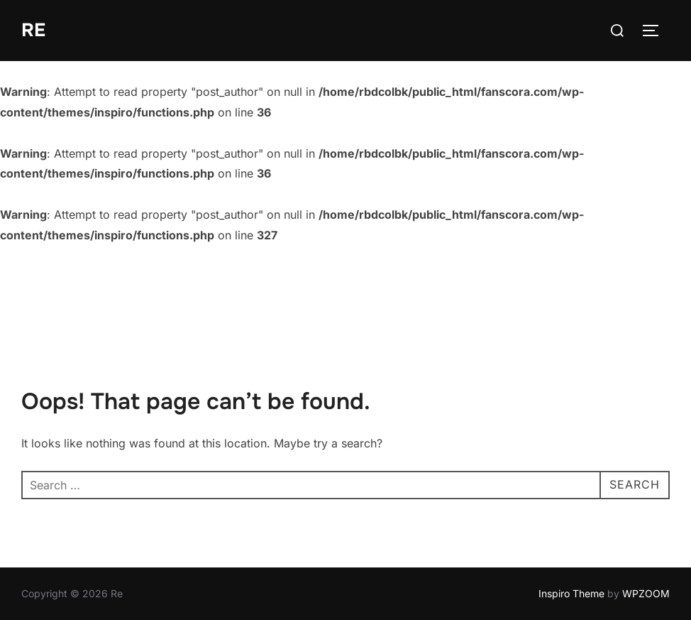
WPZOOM (646, 593)
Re (33, 30)
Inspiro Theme (571, 593)
